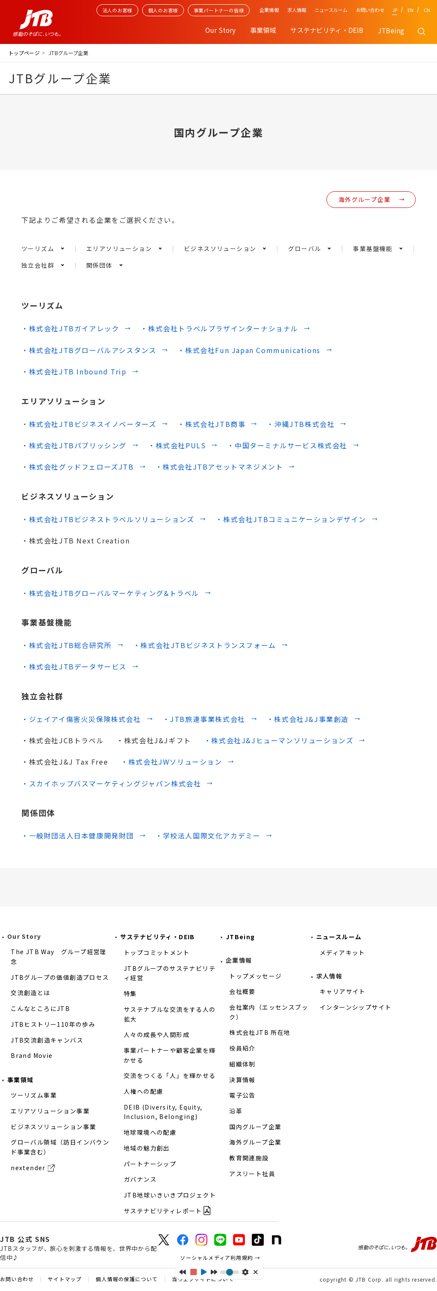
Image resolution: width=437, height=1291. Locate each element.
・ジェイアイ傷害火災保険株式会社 (81, 719)
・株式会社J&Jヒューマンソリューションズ (279, 740)
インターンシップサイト (355, 1007)
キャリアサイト (343, 991)
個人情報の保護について (126, 1279)
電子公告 (242, 1095)
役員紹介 (242, 1048)
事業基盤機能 (372, 248)
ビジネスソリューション (220, 248)
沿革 (235, 1111)
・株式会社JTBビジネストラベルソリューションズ (107, 519)
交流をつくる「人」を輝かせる (170, 1075)
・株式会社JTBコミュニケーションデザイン (291, 519)
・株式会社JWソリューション (171, 761)
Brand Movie (31, 1055)
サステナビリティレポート (163, 1210)
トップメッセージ (255, 976)
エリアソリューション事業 (50, 1111)
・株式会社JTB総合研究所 (66, 645)
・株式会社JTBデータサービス (74, 666)
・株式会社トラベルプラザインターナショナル (219, 328)
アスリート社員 (252, 1173)
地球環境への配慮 (150, 1132)
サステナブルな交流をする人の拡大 (170, 1014)
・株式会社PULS (177, 445)
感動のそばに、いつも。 (397, 1244)
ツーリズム (37, 248)
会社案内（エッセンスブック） (268, 1012)
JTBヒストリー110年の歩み (53, 1024)
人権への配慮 (143, 1091)
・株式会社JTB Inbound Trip (74, 371)
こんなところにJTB (40, 1008)
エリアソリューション (119, 248)
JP (394, 9)
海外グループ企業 (364, 199)
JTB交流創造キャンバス (47, 1040)
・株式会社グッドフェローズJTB (77, 466)
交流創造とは (30, 992)
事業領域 (20, 1079)
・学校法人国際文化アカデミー (207, 835)
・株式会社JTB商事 (211, 424)
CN (427, 9)
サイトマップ (65, 1279)
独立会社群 (37, 265)
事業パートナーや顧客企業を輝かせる (170, 1055)
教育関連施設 (248, 1158)
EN (411, 9)
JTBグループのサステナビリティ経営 (170, 973)
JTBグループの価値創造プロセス (60, 977)
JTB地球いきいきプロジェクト (170, 1195)
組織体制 (242, 1064)
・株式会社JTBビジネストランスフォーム (204, 645)
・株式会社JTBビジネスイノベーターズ (88, 424)
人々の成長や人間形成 (156, 1034)
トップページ (24, 52)
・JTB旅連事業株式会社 (204, 719)
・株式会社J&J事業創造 (308, 719)
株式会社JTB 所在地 (259, 1032)
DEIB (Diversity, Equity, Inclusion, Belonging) (163, 1112)
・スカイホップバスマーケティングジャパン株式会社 (111, 783)
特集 (130, 993)
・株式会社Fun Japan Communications (249, 350)
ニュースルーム (331, 9)
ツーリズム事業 (34, 1095)
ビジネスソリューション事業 (53, 1126)
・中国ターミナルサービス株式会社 (287, 445)
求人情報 (296, 9)
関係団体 (99, 265)
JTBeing (391, 30)
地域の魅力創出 (147, 1148)
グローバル (304, 248)
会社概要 (242, 991)
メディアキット (342, 952)
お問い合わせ (370, 9)
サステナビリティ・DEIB (157, 936)
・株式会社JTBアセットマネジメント (219, 466)
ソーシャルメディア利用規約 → (220, 1257)
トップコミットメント (156, 952)
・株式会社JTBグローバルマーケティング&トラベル (110, 593)
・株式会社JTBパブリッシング (74, 445)
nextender (28, 1167)
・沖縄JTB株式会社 (301, 424)
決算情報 (242, 1079)
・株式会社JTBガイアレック (70, 328)
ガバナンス (140, 1179)
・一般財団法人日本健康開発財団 (77, 835)
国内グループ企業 (255, 1126)
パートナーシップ (150, 1164)
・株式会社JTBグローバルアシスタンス (88, 350)
